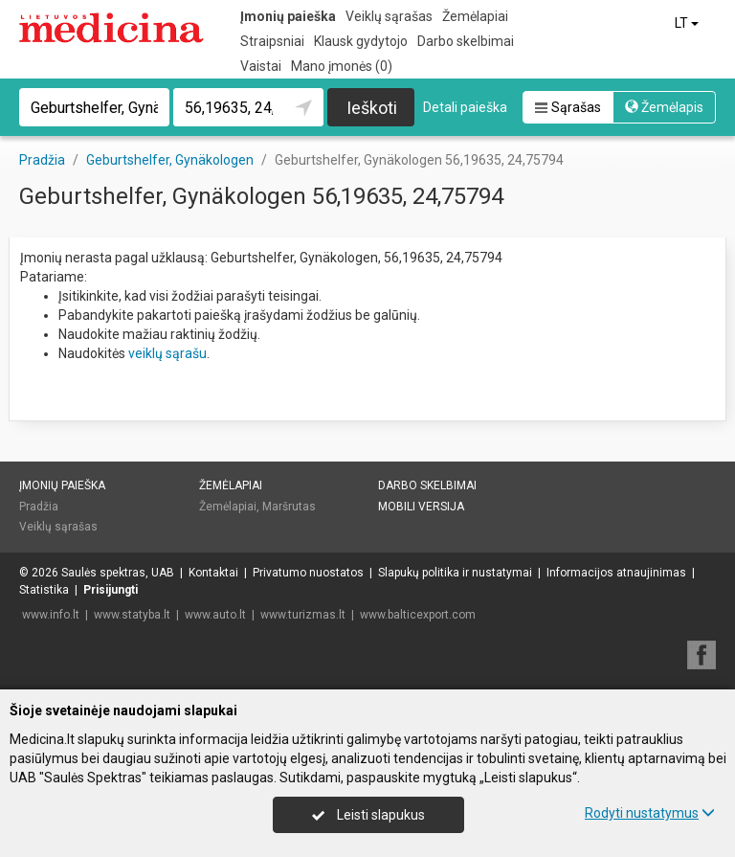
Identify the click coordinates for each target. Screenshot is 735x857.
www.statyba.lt (132, 614)
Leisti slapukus (368, 815)
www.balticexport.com (418, 614)
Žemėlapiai (475, 16)
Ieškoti (371, 108)
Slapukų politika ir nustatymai (455, 572)
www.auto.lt (215, 614)
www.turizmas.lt (302, 614)
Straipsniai (272, 41)
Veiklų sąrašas (389, 16)
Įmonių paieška (288, 16)
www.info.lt (50, 614)
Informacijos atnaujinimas (616, 572)
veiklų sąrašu (167, 353)
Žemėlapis (664, 107)
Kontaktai (213, 572)
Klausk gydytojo (361, 41)
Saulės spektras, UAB (117, 572)
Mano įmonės (341, 66)
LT (688, 23)
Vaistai (260, 66)
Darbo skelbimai (465, 41)
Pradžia (38, 506)
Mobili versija (421, 506)
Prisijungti (110, 590)
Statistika (44, 590)
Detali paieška (465, 107)
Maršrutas (289, 506)
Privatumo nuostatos (308, 572)
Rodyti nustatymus (650, 813)
